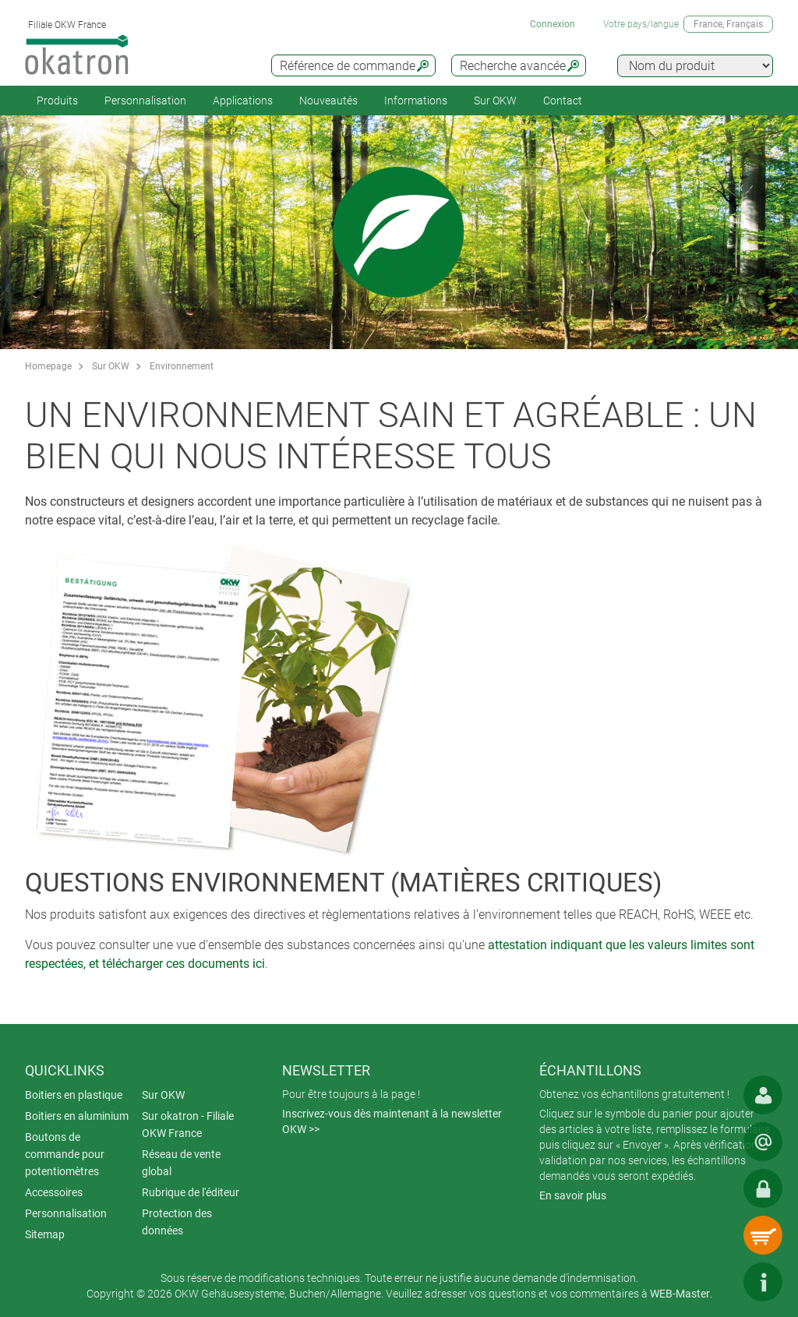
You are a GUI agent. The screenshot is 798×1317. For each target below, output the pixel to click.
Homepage (48, 366)
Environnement (182, 366)
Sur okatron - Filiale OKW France (188, 1124)
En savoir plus (572, 1195)
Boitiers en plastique (73, 1095)
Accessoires (54, 1192)
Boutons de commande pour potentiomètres (64, 1154)
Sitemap (45, 1234)
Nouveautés (328, 100)
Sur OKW (495, 100)
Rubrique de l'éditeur (190, 1192)
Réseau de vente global (181, 1163)
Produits (57, 100)
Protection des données (177, 1222)
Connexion (552, 24)
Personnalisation (145, 100)
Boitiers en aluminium (77, 1116)
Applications (243, 100)
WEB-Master (680, 1293)
